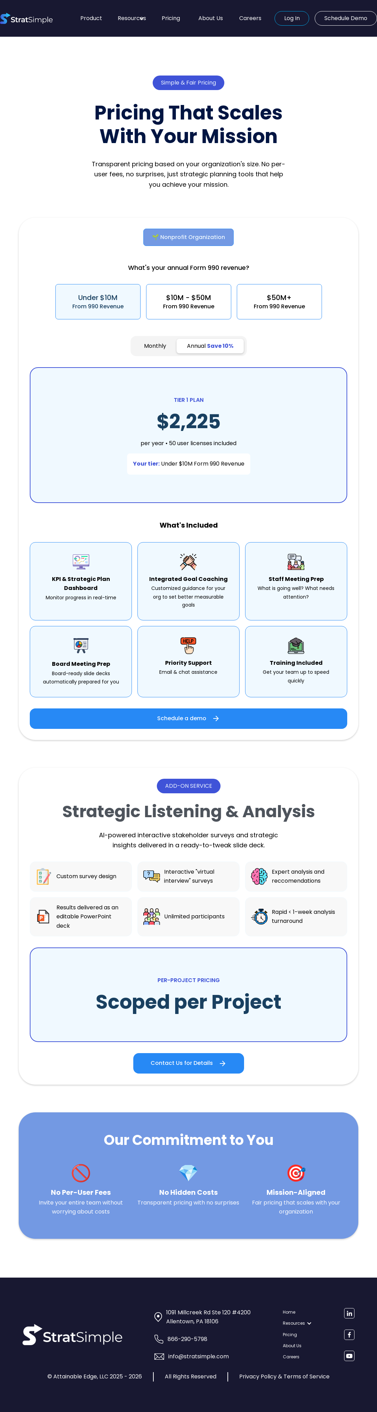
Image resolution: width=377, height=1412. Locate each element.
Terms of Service (307, 1376)
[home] (37, 18)
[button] (131, 18)
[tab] (188, 237)
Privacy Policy (258, 1376)
